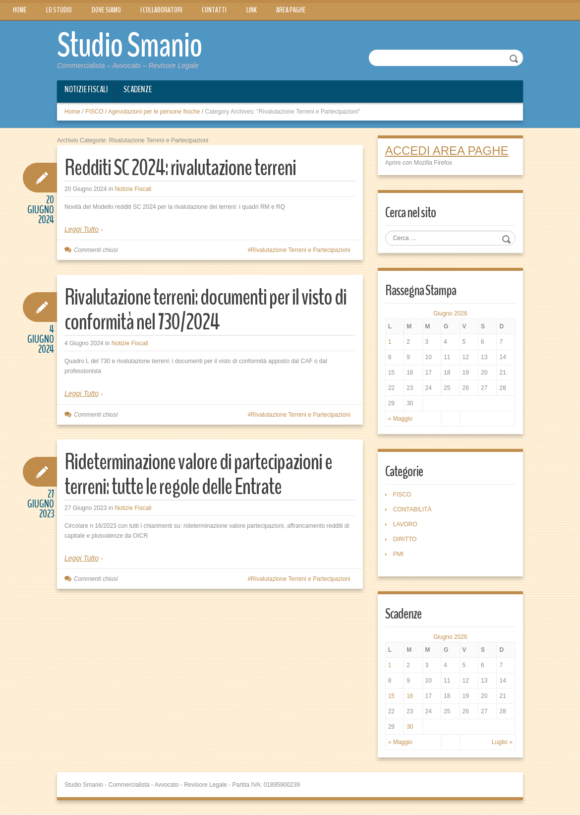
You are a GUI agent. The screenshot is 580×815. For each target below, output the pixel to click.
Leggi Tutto (81, 229)
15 (391, 695)
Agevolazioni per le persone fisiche (154, 111)
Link (251, 9)
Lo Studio (59, 9)
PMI (398, 554)
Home (20, 9)
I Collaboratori (161, 9)
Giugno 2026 (450, 313)
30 (409, 726)
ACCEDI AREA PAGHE (447, 150)
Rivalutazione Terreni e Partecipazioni (300, 250)
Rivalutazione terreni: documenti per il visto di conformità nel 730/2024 (205, 309)
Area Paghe (291, 9)
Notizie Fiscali (86, 89)
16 (409, 695)
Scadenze (137, 89)
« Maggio (400, 418)
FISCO (94, 111)
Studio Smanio (129, 45)
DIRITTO (405, 539)
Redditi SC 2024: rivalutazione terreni (180, 168)
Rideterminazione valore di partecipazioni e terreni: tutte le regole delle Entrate (198, 474)
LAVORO (405, 524)
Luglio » (502, 742)
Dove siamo (106, 9)
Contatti (214, 9)
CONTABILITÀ (412, 509)
